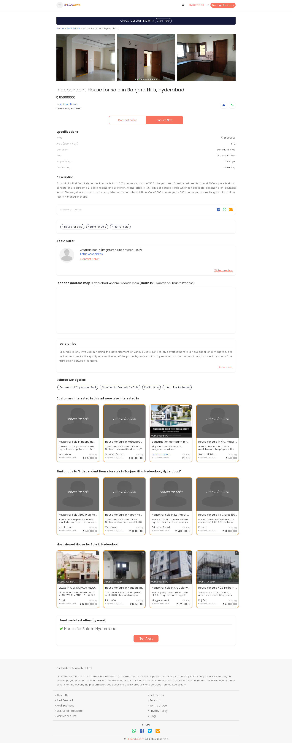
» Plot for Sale (120, 226)
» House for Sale (72, 226)
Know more (226, 367)
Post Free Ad (64, 700)
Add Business (65, 705)
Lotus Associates (91, 254)
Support (155, 700)
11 (154, 79)
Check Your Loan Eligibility (146, 20)
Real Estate (73, 28)
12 (156, 79)
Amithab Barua (68, 104)
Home (60, 28)
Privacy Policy (159, 711)
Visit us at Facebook (69, 711)
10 (152, 79)
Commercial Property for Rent (77, 387)
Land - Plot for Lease (177, 387)
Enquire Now (164, 120)
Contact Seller (127, 120)
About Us (62, 695)
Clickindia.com (135, 739)
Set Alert (146, 638)
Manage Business (223, 5)
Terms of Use (158, 705)
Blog (153, 716)
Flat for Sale (151, 387)
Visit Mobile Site (66, 716)
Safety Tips (157, 695)
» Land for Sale (97, 226)
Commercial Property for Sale (120, 387)
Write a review (223, 270)
